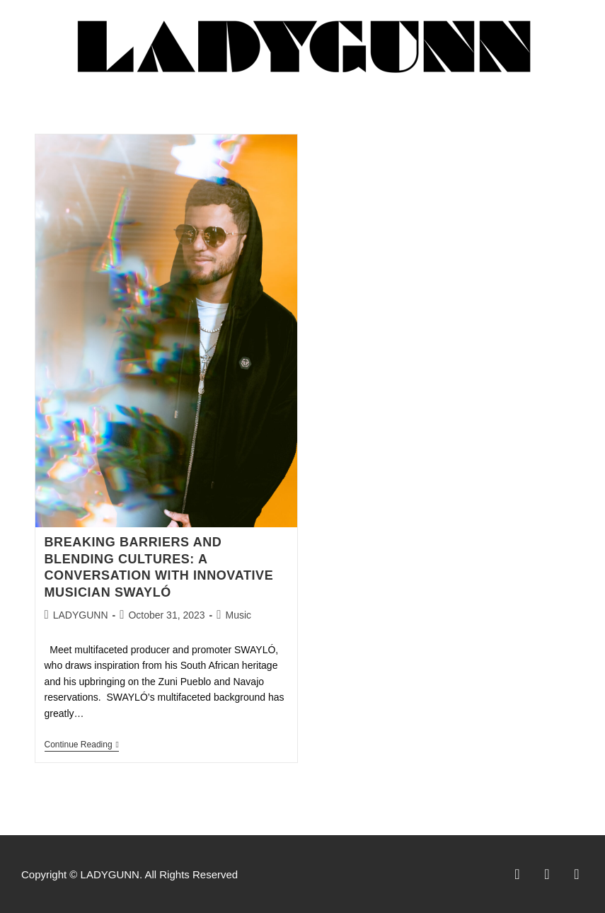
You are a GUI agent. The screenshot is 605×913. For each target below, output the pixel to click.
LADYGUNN (80, 615)
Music (238, 615)
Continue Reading (82, 745)
